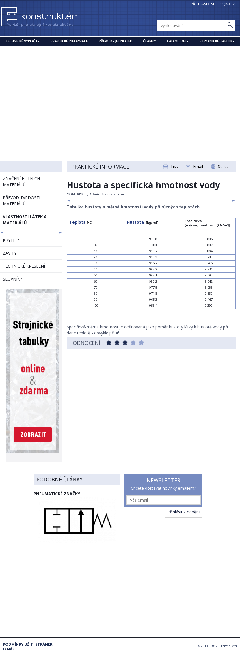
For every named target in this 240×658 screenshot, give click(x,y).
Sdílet (223, 166)
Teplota (77, 222)
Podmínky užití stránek (27, 644)
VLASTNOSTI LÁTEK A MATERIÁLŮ (25, 219)
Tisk (174, 166)
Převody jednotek (115, 41)
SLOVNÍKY (12, 279)
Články (149, 41)
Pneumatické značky (57, 493)
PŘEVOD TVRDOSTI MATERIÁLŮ (21, 200)
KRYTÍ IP (11, 240)
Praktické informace (69, 41)
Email (198, 166)
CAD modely (178, 41)
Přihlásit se (203, 3)
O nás (9, 649)
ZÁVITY (9, 253)
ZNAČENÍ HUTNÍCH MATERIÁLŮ (21, 181)
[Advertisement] (120, 89)
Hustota (136, 222)
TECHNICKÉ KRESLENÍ (24, 266)
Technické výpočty (22, 41)
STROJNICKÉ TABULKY (217, 41)
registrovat (229, 3)
